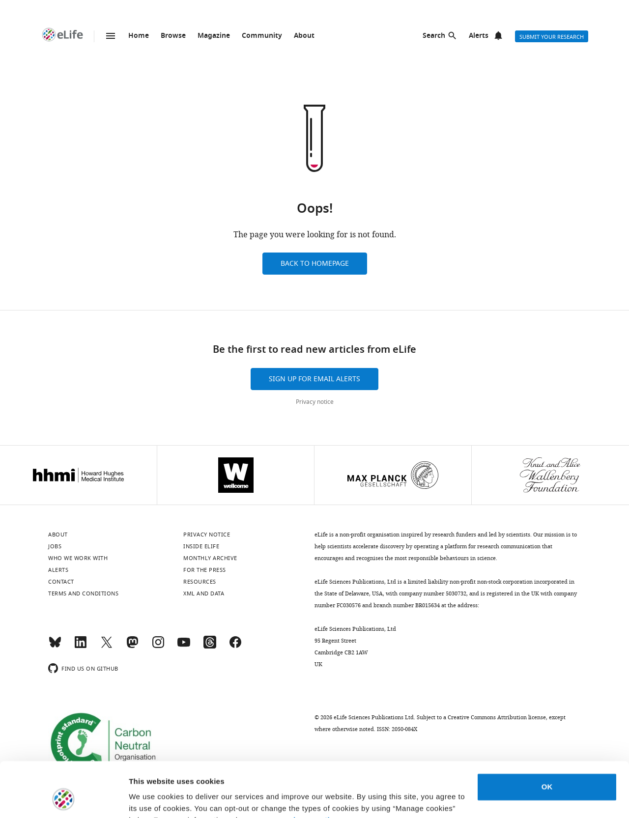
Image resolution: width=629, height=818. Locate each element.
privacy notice (312, 771)
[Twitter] (107, 646)
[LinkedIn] (80, 646)
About (304, 36)
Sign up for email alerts (314, 379)
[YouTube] (184, 646)
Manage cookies (157, 798)
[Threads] (210, 646)
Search (434, 36)
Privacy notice (315, 401)
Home (138, 36)
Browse (173, 36)
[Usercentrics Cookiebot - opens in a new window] (64, 798)
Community (262, 36)
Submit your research (551, 37)
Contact (61, 582)
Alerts (478, 36)
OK (547, 738)
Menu (110, 36)
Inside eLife (201, 546)
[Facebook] (235, 646)
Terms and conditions (83, 593)
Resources (199, 582)
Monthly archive (210, 558)
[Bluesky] (55, 646)
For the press (204, 570)
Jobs (54, 546)
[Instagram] (158, 646)
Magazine (214, 36)
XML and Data (203, 593)
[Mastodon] (132, 646)
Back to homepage (315, 263)
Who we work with (78, 558)
